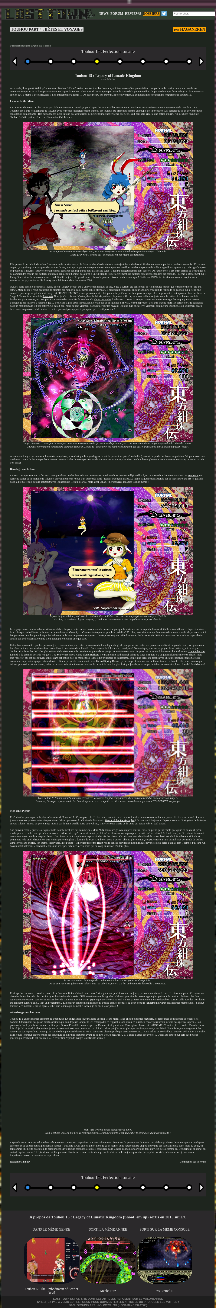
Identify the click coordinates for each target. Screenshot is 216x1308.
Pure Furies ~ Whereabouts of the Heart (82, 842)
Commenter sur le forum (193, 1161)
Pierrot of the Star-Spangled (120, 820)
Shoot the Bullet (102, 299)
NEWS (104, 13)
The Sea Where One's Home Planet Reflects (75, 654)
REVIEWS (133, 13)
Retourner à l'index (20, 1161)
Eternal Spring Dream (108, 661)
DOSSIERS (151, 13)
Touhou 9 (45, 481)
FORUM (116, 13)
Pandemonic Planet (155, 1002)
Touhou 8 (15, 117)
